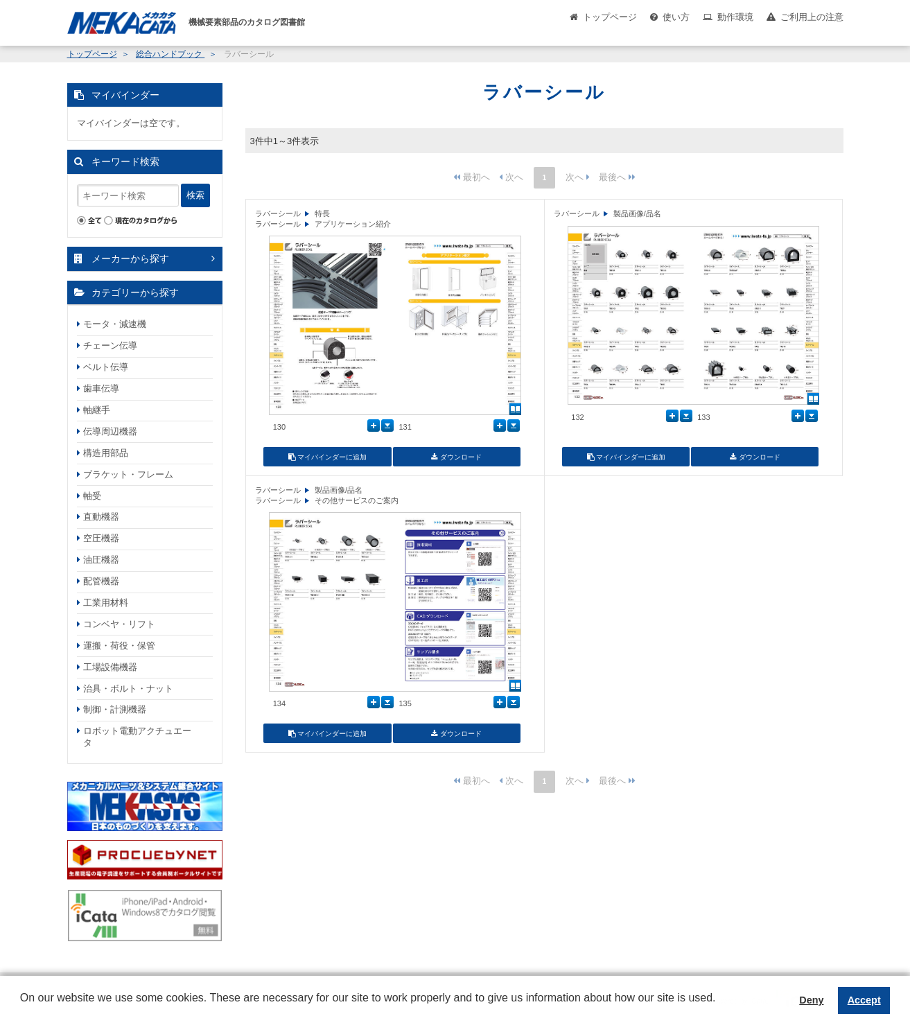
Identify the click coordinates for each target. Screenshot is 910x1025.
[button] (22, 1008)
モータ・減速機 (114, 324)
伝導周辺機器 (110, 431)
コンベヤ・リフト (119, 624)
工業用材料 (105, 602)
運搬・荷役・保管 (119, 645)
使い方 (676, 17)
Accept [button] (864, 1000)
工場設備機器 (110, 667)
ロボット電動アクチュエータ (137, 737)
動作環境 (735, 17)
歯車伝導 (101, 388)
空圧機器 (101, 538)
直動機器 (101, 516)
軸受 (92, 496)
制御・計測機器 (114, 709)
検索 (195, 195)
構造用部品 (105, 453)
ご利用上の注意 (811, 17)
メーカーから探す (130, 258)
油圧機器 (101, 559)
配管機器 (101, 581)
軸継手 (96, 410)
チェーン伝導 (110, 345)
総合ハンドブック (170, 54)
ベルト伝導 (105, 367)
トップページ (610, 17)
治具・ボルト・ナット (128, 688)
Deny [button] (811, 1000)
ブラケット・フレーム (128, 474)
